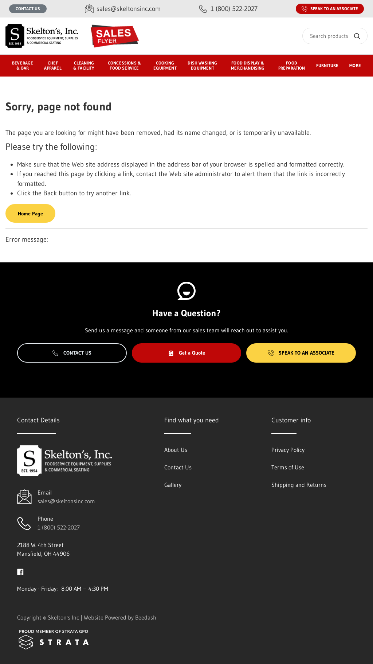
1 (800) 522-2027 (59, 527)
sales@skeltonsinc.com (66, 501)
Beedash (145, 617)
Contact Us (28, 8)
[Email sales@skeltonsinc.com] (123, 9)
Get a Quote (186, 352)
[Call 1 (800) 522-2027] (228, 9)
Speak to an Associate (330, 9)
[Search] (335, 36)
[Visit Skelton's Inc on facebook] (20, 571)
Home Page (30, 213)
